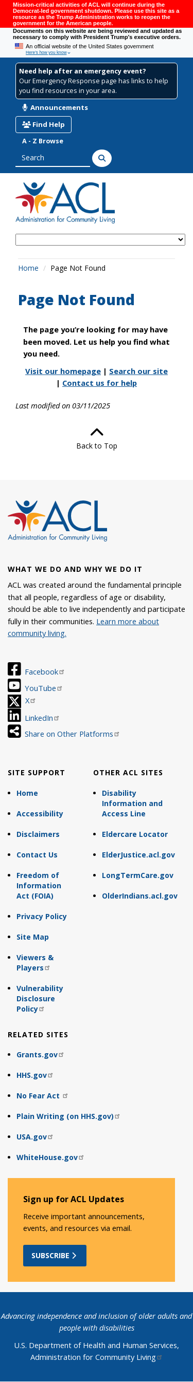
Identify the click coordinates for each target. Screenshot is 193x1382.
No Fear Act (42, 1095)
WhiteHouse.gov (50, 1157)
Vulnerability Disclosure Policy (39, 998)
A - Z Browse (42, 141)
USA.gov (35, 1137)
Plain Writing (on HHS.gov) (68, 1116)
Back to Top (96, 438)
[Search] (102, 158)
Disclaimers (38, 834)
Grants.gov (40, 1054)
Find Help (43, 124)
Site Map (32, 937)
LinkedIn (42, 718)
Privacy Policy (41, 916)
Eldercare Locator (135, 834)
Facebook (45, 671)
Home (28, 268)
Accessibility (39, 813)
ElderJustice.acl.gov (138, 855)
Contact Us (37, 855)
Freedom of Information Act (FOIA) (38, 885)
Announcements (55, 107)
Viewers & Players (35, 963)
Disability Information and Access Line (132, 803)
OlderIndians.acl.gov (140, 896)
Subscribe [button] (54, 1255)
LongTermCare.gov (137, 875)
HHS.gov (35, 1075)
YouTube (44, 688)
